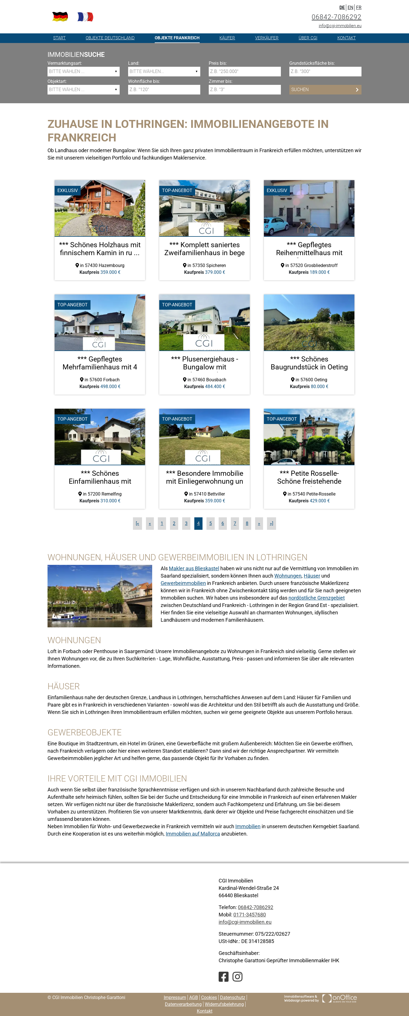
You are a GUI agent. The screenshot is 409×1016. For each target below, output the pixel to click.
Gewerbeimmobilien (183, 583)
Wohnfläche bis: (144, 81)
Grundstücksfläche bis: (312, 63)
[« (137, 523)
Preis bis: (218, 63)
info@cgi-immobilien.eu (340, 25)
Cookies (209, 997)
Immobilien (248, 826)
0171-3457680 (249, 915)
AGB (193, 997)
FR (358, 7)
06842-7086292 (336, 17)
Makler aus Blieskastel (194, 568)
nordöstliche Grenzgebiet (317, 598)
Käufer (227, 37)
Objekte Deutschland (110, 37)
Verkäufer (267, 37)
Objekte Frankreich (177, 37)
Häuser (312, 576)
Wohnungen (288, 576)
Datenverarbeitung (183, 1004)
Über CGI (308, 37)
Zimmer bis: (221, 81)
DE (342, 7)
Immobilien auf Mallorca (193, 834)
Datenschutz (232, 997)
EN (350, 7)
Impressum (175, 997)
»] (271, 523)
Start (59, 37)
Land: (133, 63)
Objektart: (57, 81)
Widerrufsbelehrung (224, 1004)
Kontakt (346, 37)
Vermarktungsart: (65, 63)
